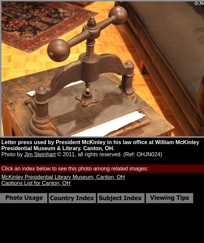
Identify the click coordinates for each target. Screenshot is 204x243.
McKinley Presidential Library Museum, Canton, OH (63, 177)
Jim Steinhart (40, 154)
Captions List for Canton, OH (36, 183)
